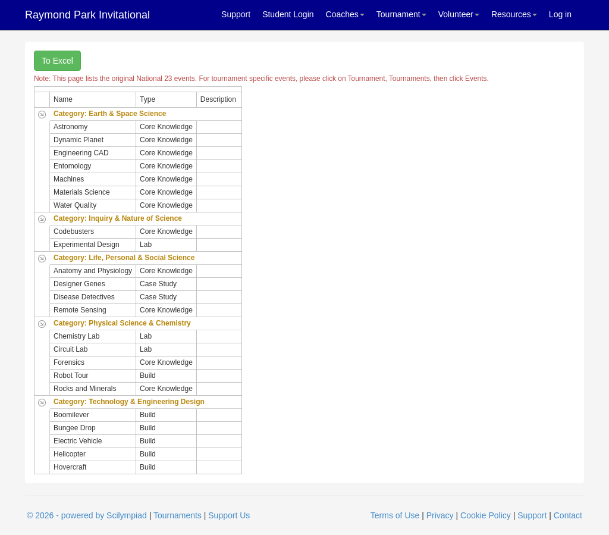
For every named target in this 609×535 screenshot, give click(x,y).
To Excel (57, 60)
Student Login (287, 14)
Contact (568, 515)
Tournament (401, 14)
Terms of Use (395, 515)
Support (235, 14)
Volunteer (458, 14)
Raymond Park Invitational (87, 15)
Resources (514, 14)
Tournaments (177, 515)
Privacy (440, 515)
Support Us (229, 515)
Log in (560, 14)
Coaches (345, 14)
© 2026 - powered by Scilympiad (87, 515)
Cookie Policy (485, 515)
